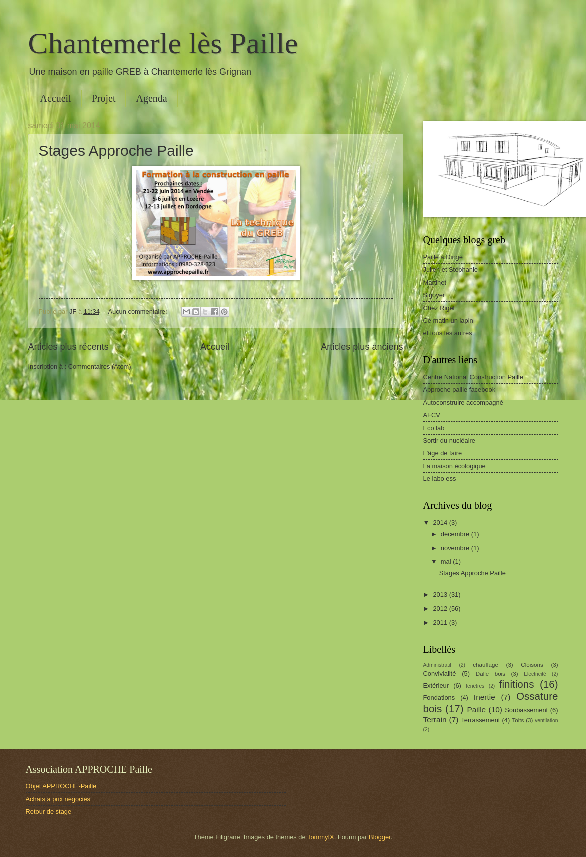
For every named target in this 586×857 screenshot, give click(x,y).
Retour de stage (49, 811)
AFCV (431, 415)
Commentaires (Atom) (99, 366)
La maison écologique (454, 466)
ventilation (546, 720)
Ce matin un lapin (448, 320)
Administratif (437, 665)
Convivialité (439, 673)
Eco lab (434, 428)
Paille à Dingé (443, 257)
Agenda (151, 98)
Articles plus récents (68, 347)
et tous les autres (447, 333)
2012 (441, 608)
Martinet (435, 282)
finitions (516, 684)
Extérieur (436, 685)
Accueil (55, 98)
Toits (518, 720)
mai (447, 561)
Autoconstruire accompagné (463, 402)
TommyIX (320, 837)
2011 (441, 622)
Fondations (439, 697)
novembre (456, 548)
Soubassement (526, 710)
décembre (456, 534)
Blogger (380, 837)
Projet (104, 98)
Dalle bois (490, 674)
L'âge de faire (442, 453)
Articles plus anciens (362, 347)
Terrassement (480, 720)
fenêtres (475, 686)
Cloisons (532, 665)
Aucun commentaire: (138, 311)
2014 (441, 522)
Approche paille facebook (459, 389)
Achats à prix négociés (58, 799)
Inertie (484, 697)
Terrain (435, 719)
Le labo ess (439, 478)
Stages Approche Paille (116, 150)
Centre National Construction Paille (473, 377)
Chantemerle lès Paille (163, 43)
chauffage (485, 665)
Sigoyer (434, 295)
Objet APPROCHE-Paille (61, 786)
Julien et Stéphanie (450, 269)
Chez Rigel (439, 308)
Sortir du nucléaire (449, 440)
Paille (476, 709)
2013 (441, 594)
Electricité (535, 674)
